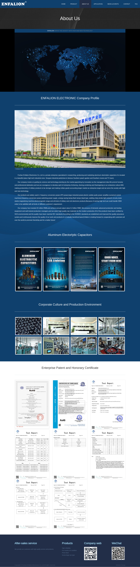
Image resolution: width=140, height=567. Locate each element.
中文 (136, 4)
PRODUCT (73, 4)
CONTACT (126, 4)
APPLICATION (98, 4)
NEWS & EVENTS (113, 4)
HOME (63, 4)
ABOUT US (85, 4)
